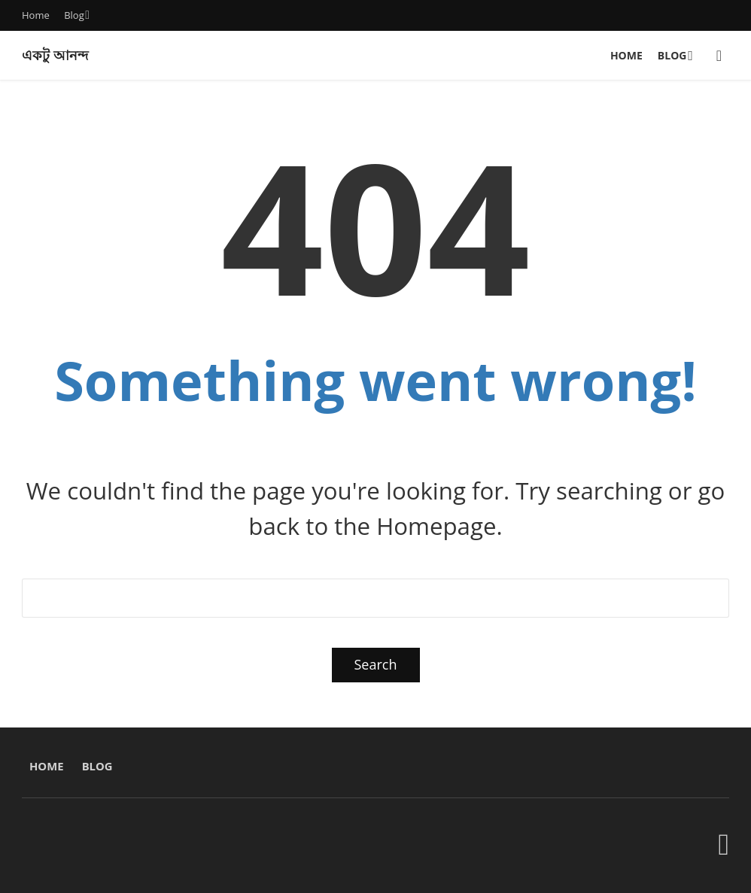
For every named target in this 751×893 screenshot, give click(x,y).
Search (375, 664)
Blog (74, 15)
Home (36, 15)
